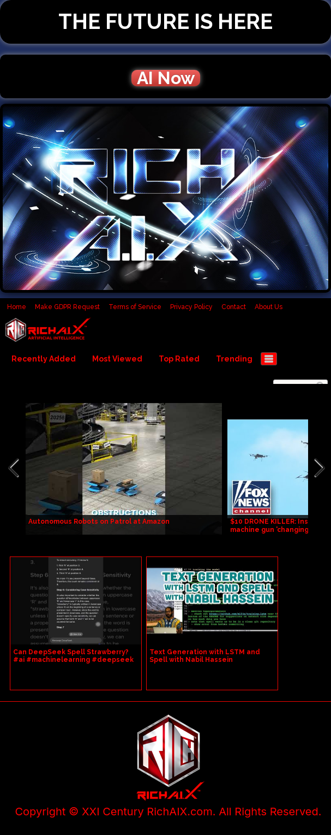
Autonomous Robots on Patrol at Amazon (99, 521)
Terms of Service (135, 307)
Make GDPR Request (67, 307)
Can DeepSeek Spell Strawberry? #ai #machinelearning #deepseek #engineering (73, 659)
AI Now (166, 78)
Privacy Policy (191, 307)
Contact (233, 307)
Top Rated (179, 358)
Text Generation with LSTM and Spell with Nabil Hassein (204, 656)
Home (16, 307)
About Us (268, 307)
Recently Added (43, 358)
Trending (234, 358)
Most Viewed (117, 358)
